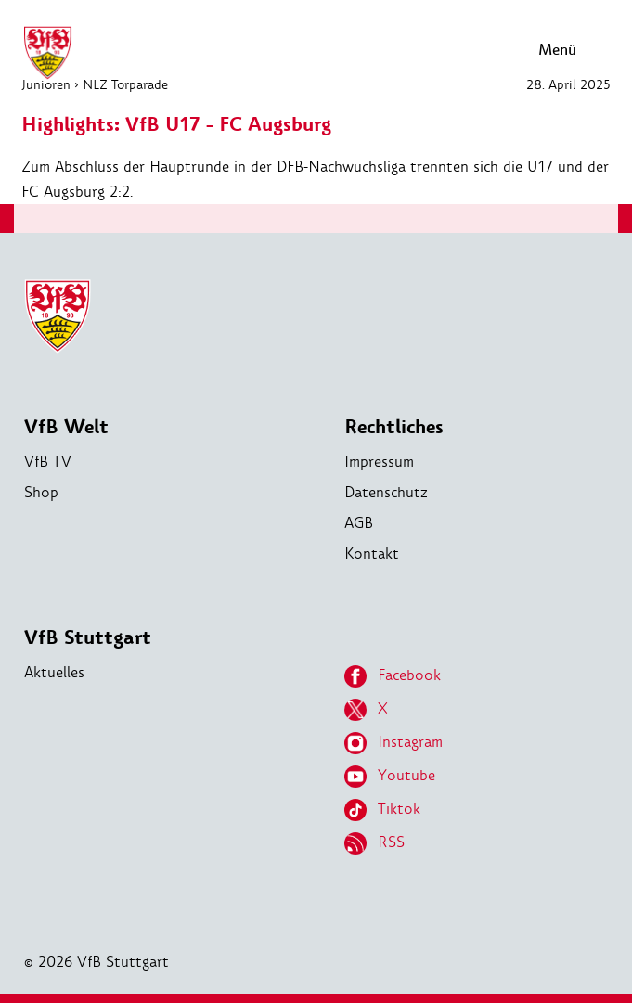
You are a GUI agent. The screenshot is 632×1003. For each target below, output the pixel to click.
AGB (358, 523)
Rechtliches (394, 427)
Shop (41, 492)
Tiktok (382, 810)
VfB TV (47, 461)
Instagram (393, 743)
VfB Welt (66, 427)
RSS (374, 843)
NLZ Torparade (125, 84)
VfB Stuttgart (87, 637)
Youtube (389, 776)
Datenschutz (386, 492)
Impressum (379, 461)
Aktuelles (54, 672)
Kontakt (371, 553)
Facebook (392, 676)
